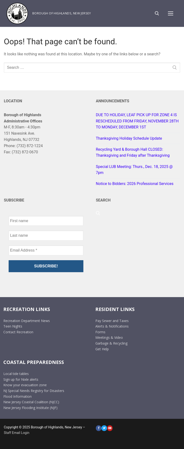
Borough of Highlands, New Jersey (61, 13)
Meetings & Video (109, 337)
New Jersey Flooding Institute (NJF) (30, 407)
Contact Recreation (18, 332)
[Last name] (46, 235)
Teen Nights (12, 326)
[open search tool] (157, 13)
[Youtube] (110, 428)
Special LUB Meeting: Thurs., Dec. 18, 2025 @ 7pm (134, 169)
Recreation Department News (26, 320)
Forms (100, 332)
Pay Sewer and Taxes (112, 320)
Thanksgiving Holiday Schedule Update (129, 138)
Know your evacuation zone (25, 385)
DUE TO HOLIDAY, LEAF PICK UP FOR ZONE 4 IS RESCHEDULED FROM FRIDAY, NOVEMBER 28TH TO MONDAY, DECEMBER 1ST (137, 121)
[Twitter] (104, 428)
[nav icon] (170, 13)
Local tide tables (16, 373)
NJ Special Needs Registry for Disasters (33, 390)
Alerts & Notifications (112, 326)
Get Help (102, 349)
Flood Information (17, 396)
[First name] (46, 221)
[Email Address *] (46, 250)
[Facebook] (98, 428)
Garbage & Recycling (111, 343)
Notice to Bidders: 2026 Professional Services (134, 183)
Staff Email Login (16, 433)
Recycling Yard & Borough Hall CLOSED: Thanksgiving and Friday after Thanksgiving (133, 152)
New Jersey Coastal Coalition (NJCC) (31, 402)
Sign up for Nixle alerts (20, 379)
